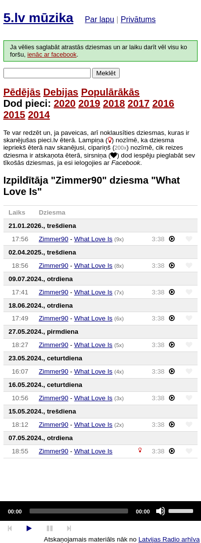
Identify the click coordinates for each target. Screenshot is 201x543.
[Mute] (161, 511)
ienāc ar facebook (51, 54)
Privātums (138, 19)
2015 (14, 114)
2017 (139, 103)
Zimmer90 (53, 239)
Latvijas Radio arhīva (169, 539)
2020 (65, 103)
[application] (100, 511)
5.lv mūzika (38, 17)
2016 (163, 103)
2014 (39, 114)
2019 (89, 103)
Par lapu (99, 19)
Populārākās (110, 92)
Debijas (60, 92)
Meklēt (105, 73)
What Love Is (93, 239)
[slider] (79, 511)
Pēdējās (22, 92)
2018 (114, 103)
